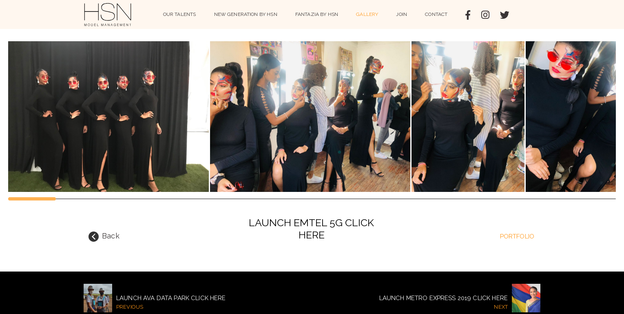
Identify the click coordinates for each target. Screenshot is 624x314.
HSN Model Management (108, 14)
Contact (436, 14)
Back (104, 237)
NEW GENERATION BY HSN (245, 14)
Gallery (367, 14)
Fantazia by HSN (316, 14)
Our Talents (179, 14)
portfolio (517, 236)
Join (401, 14)
